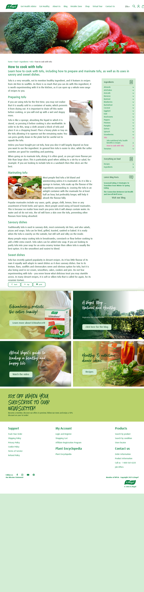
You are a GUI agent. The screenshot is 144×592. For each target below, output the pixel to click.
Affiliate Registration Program (68, 443)
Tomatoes (107, 149)
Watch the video (21, 375)
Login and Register (64, 435)
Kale (105, 114)
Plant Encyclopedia (63, 455)
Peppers (107, 120)
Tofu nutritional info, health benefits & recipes (117, 142)
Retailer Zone (77, 6)
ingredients (24, 62)
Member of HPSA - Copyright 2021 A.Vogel (122, 478)
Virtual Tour (99, 6)
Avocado (107, 93)
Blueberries (108, 102)
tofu (31, 62)
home (10, 62)
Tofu (105, 138)
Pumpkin (107, 126)
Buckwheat (108, 105)
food (16, 62)
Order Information (123, 455)
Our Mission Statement (14, 478)
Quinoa (106, 129)
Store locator (120, 443)
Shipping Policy (14, 439)
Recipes (107, 164)
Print (42, 284)
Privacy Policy (14, 443)
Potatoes (107, 123)
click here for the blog (97, 327)
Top (29, 284)
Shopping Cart (62, 439)
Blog (67, 6)
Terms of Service (15, 452)
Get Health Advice (30, 6)
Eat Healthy (46, 6)
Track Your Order (15, 435)
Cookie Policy (13, 448)
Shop (89, 6)
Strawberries (109, 135)
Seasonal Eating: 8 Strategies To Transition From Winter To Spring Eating (117, 185)
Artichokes (108, 90)
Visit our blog (118, 197)
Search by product (122, 435)
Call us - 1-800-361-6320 (125, 464)
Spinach (107, 132)
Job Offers (119, 468)
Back (15, 284)
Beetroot (107, 99)
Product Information (123, 459)
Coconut (107, 108)
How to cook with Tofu (115, 146)
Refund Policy (14, 456)
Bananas (107, 96)
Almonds (107, 87)
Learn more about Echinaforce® (29, 323)
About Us (58, 6)
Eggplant (107, 111)
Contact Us (111, 6)
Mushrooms (108, 117)
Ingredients (108, 167)
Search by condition (123, 439)
